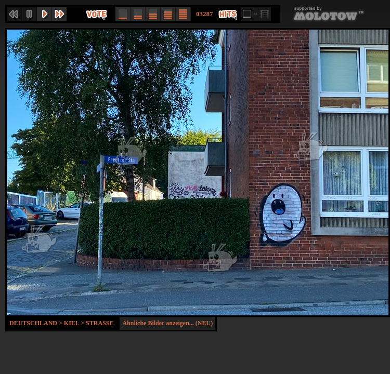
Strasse (99, 323)
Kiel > (75, 323)
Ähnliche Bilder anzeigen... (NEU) (167, 323)
